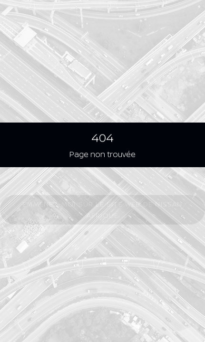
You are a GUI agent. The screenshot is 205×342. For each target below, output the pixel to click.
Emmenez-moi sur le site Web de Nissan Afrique (102, 210)
